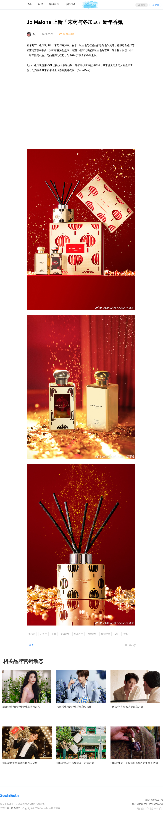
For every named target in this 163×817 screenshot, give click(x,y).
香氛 (125, 634)
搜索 (143, 5)
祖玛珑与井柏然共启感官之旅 (126, 706)
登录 (157, 5)
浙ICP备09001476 (154, 800)
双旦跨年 (78, 634)
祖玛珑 (31, 634)
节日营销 (65, 634)
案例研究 (54, 4)
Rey (35, 34)
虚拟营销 (105, 634)
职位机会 (71, 4)
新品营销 (92, 634)
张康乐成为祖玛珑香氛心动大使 (74, 706)
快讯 (29, 4)
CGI (116, 634)
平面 (54, 634)
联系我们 (15, 808)
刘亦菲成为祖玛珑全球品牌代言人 (21, 706)
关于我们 (4, 808)
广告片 (43, 634)
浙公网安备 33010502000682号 (147, 804)
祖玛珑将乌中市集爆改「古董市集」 (76, 763)
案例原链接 (68, 34)
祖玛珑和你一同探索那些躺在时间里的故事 (134, 763)
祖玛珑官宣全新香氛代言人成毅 (19, 763)
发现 (40, 4)
